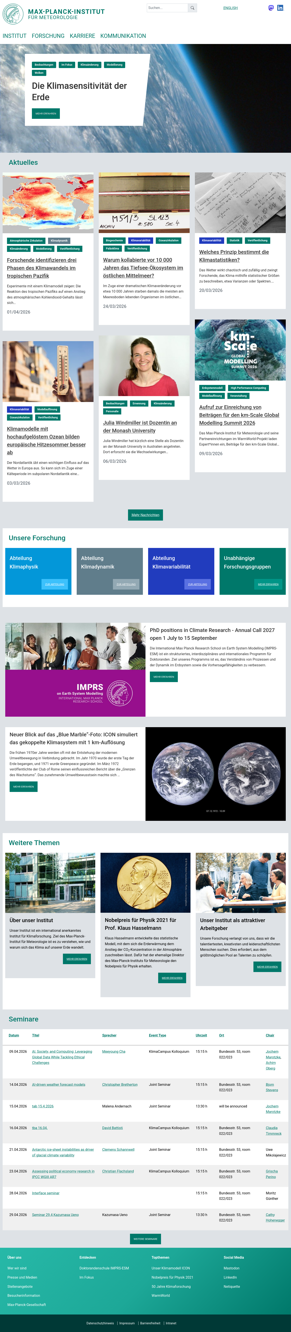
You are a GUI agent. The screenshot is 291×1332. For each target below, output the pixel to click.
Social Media (234, 1257)
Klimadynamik (59, 240)
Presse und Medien (22, 1277)
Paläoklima (112, 248)
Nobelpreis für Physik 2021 (172, 1277)
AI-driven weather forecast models (58, 1085)
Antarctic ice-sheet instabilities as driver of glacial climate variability (63, 1152)
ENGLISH (230, 8)
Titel (35, 1035)
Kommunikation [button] (123, 36)
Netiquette (232, 1287)
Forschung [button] (48, 36)
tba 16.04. (40, 1128)
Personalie (112, 411)
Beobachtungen (44, 64)
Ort (221, 1035)
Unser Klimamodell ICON (171, 1268)
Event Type (157, 1035)
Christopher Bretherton (120, 1085)
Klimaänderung (90, 64)
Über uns (14, 1257)
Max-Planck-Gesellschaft (26, 1305)
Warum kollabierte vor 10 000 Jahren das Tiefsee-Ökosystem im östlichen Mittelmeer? (143, 268)
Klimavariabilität (140, 240)
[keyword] (167, 8)
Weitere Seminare (146, 1239)
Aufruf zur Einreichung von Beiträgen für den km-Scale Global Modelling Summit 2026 (239, 415)
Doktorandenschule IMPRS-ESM (104, 1268)
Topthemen (160, 1257)
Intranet (171, 1323)
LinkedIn (230, 1277)
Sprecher (109, 1035)
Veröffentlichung (70, 248)
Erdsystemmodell (212, 388)
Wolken (39, 72)
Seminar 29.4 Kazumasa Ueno (55, 1215)
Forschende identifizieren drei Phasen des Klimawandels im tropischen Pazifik (41, 268)
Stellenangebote (20, 1287)
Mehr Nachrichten (145, 515)
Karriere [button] (82, 36)
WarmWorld (161, 1295)
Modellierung (114, 64)
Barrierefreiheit (150, 1323)
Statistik (234, 240)
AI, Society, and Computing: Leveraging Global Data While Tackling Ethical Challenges (62, 1057)
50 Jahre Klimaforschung (171, 1287)
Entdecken (88, 1257)
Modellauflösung (212, 395)
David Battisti (112, 1128)
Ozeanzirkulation (168, 240)
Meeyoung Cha (113, 1051)
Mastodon (231, 1268)
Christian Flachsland (118, 1171)
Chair (270, 1035)
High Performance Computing (248, 388)
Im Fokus (67, 64)
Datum (14, 1035)
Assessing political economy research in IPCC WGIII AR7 (63, 1174)
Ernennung (139, 403)
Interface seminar (45, 1193)
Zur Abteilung (54, 584)
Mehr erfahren (46, 113)
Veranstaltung (238, 395)
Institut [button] (14, 36)
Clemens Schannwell (118, 1150)
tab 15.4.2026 (43, 1106)
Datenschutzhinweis (100, 1323)
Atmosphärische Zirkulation (26, 240)
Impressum (127, 1323)
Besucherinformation (23, 1295)
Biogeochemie (114, 240)
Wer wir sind (16, 1268)
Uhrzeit (201, 1035)
